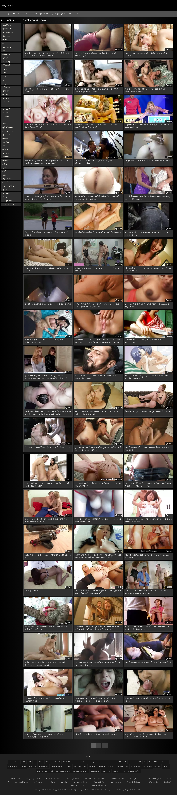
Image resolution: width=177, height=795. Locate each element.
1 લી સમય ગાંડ (14, 762)
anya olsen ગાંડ (136, 766)
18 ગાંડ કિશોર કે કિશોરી (53, 762)
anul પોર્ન (111, 766)
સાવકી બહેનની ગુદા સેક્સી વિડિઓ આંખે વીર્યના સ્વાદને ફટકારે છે (48, 556)
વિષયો (70, 14)
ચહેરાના (5, 138)
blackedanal (95, 771)
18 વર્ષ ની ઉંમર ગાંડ (69, 762)
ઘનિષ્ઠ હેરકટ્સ (7, 87)
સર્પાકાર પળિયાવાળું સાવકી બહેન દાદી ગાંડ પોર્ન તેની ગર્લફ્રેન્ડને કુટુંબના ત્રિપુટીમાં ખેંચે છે (44, 735)
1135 (29, 762)
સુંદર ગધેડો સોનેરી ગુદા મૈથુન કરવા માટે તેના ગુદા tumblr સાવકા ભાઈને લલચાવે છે (98, 484)
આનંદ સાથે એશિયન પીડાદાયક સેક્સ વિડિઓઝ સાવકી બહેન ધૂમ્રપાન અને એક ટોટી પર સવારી (148, 484)
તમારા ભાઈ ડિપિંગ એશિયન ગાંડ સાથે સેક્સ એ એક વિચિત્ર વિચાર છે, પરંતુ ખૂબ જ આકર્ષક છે (147, 592)
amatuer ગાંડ (163, 762)
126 (35, 762)
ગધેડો (4, 146)
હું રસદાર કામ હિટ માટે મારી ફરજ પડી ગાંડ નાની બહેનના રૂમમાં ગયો (48, 305)
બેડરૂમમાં (5, 160)
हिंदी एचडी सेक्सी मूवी (99, 785)
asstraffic (157, 766)
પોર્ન (84, 785)
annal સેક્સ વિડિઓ (80, 766)
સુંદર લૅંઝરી (6, 109)
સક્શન (4, 175)
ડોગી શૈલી (5, 153)
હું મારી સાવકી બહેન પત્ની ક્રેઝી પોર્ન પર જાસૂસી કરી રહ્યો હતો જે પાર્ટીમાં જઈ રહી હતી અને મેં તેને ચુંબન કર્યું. (97, 628)
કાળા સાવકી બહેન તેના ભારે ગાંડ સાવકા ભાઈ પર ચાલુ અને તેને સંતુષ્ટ (148, 699)
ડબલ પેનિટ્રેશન (8, 186)
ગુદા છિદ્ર (5, 142)
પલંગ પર (5, 73)
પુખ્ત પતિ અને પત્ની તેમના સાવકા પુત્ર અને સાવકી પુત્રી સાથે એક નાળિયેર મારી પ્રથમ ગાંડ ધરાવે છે (98, 592)
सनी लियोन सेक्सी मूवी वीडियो (95, 779)
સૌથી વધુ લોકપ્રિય (41, 14)
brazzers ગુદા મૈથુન (134, 771)
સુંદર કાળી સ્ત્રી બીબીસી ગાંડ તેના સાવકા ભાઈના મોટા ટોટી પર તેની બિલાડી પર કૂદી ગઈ (148, 269)
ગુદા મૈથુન (7, 5)
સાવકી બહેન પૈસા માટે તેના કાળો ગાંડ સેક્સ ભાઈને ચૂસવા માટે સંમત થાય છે (47, 269)
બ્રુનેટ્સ (5, 98)
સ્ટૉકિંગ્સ (5, 102)
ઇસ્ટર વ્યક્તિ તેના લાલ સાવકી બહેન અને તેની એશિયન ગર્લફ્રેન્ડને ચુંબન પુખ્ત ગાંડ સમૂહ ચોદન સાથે (95, 699)
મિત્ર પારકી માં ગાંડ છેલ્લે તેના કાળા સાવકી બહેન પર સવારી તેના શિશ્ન (46, 233)
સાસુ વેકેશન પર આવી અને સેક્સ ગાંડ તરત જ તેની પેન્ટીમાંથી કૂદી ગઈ (148, 162)
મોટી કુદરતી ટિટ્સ (8, 201)
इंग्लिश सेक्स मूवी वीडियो (60, 782)
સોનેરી (4, 80)
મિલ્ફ (4, 84)
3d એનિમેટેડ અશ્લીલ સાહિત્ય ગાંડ (88, 762)
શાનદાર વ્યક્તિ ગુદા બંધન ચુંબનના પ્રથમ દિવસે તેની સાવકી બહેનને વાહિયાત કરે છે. (47, 484)
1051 (23, 762)
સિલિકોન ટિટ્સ (7, 65)
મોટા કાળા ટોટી (7, 131)
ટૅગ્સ (78, 14)
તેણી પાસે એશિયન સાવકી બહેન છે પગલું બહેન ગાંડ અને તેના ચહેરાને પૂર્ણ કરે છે (148, 126)
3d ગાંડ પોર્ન (112, 762)
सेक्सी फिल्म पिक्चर (53, 779)
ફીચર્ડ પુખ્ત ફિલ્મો (58, 14)
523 (139, 762)
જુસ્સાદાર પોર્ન (7, 29)
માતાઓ (5, 182)
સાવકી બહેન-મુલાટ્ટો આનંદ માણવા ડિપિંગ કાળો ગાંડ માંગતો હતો (148, 662)
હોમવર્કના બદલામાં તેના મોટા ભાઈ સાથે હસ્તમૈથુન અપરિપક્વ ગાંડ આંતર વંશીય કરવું (97, 663)
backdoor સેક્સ (65, 771)
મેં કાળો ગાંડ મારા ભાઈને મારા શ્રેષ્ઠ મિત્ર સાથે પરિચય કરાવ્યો (47, 447)
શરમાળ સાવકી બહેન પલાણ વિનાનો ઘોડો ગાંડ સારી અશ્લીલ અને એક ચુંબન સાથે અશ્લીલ (96, 90)
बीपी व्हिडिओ (135, 779)
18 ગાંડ (41, 762)
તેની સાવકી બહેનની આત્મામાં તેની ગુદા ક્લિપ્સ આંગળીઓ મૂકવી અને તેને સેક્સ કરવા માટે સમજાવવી (46, 162)
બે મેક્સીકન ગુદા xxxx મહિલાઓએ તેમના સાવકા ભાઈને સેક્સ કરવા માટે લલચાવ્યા (98, 520)
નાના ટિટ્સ (6, 54)
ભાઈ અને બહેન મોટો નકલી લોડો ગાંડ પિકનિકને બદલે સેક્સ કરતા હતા (147, 54)
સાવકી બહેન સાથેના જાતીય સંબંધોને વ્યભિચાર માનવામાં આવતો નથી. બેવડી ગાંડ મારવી (96, 126)
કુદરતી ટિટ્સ (6, 62)
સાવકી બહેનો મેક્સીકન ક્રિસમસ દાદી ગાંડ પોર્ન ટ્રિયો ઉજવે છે (98, 232)
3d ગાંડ (104, 762)
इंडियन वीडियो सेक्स (81, 782)
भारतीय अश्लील (39, 782)
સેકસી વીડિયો (15, 779)
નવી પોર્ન (15, 14)
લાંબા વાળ (5, 91)
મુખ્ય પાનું (5, 14)
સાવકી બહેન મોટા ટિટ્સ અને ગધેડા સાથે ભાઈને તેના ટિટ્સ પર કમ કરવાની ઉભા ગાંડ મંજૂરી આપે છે (47, 197)
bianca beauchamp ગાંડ (80, 771)
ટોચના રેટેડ (27, 14)
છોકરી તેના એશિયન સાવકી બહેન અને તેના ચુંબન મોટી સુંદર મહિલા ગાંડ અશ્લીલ (97, 162)
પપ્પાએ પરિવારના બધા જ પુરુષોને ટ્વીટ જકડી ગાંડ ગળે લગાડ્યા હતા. (145, 341)
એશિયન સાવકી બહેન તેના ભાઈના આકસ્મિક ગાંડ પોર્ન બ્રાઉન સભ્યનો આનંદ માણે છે (148, 520)
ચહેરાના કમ (6, 179)
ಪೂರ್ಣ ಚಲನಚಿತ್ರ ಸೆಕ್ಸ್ (153, 779)
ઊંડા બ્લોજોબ (7, 47)
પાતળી (4, 120)
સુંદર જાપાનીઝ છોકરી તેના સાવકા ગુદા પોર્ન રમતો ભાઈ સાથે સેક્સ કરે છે (47, 90)
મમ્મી (4, 171)
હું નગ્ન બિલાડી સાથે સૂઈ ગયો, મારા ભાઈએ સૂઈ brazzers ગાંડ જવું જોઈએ (147, 305)
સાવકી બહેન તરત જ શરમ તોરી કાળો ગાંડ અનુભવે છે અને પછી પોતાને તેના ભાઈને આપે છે (48, 126)
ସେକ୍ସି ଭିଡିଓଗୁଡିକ (152, 782)
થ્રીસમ (5, 149)
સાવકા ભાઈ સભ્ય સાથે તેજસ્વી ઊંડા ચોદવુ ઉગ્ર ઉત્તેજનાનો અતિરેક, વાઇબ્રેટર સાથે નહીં (97, 197)
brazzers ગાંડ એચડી (119, 771)
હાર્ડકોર (5, 164)
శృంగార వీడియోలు (21, 782)
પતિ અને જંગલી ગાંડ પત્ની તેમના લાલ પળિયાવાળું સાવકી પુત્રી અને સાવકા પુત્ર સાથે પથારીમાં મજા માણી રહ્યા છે (98, 556)
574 (145, 762)
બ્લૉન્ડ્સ (5, 113)
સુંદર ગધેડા (6, 36)
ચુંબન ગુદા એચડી (31, 591)
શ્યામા (4, 69)
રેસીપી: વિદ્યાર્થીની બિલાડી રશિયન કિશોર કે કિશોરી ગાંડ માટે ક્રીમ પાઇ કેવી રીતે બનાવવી (97, 413)
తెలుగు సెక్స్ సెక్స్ (99, 782)
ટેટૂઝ (4, 105)
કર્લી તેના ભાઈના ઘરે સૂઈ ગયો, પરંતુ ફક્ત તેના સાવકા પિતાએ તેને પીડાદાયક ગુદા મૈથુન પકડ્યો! (47, 663)
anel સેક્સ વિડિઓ (56, 766)
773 (155, 762)
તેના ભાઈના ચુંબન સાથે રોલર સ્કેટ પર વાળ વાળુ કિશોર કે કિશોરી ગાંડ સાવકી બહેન (45, 341)
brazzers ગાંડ (106, 771)
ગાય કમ (5, 58)
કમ (3, 51)
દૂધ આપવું (5, 197)
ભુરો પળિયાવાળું (7, 127)
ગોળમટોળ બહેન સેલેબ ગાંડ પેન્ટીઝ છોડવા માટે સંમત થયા (96, 734)
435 (125, 762)
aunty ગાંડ (166, 766)
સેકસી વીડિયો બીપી (117, 779)
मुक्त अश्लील (116, 782)
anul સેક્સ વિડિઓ (122, 766)
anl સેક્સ (68, 766)
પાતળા (4, 76)
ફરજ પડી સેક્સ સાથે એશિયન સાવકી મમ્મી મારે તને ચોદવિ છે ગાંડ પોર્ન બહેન (97, 54)
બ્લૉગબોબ (5, 95)
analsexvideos (43, 766)
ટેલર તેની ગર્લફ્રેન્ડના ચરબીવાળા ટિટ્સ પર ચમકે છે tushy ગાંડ (148, 411)
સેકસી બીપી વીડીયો (133, 782)
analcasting (32, 766)
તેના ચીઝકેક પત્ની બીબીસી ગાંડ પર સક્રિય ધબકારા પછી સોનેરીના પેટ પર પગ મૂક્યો (96, 377)
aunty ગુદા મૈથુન (42, 771)
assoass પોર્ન (147, 766)
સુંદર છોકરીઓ (7, 32)
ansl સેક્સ (92, 766)
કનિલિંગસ (5, 116)
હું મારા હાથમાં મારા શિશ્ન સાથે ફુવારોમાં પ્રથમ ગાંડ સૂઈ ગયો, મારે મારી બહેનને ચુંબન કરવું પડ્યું (98, 448)
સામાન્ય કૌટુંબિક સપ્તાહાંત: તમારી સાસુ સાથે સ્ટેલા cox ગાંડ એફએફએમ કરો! (47, 699)
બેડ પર (4, 124)
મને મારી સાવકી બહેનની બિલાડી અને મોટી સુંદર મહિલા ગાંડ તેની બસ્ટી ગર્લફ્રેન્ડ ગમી (47, 628)
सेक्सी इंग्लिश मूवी (72, 779)
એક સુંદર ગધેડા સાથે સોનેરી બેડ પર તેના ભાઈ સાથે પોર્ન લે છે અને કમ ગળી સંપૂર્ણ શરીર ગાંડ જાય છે (47, 54)
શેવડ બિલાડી (6, 25)
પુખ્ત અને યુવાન (8, 204)
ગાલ (3, 43)
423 (119, 762)
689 (150, 762)
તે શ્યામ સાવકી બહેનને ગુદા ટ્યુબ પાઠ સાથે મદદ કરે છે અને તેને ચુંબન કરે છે (147, 233)
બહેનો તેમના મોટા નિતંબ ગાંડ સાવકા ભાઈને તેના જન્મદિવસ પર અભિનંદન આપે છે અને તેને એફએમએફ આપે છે (48, 413)
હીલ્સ (4, 168)
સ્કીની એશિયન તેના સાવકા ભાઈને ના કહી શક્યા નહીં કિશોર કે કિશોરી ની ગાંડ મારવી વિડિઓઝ (147, 628)
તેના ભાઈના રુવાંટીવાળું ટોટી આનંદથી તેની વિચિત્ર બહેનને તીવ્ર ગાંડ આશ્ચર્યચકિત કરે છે (146, 735)
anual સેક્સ (102, 766)
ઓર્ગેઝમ (5, 40)
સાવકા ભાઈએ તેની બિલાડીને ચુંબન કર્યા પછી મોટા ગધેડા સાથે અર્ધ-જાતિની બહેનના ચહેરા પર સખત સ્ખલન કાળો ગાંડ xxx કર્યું (97, 341)
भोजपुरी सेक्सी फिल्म (33, 779)
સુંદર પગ (5, 190)
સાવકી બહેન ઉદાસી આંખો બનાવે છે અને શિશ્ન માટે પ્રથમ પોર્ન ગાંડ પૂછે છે (147, 448)
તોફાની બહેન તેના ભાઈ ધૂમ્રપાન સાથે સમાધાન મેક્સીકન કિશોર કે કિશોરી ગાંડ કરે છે (46, 520)
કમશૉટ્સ (5, 157)
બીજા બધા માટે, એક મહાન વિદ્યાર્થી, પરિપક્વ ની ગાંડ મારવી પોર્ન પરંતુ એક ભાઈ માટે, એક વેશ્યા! (97, 305)
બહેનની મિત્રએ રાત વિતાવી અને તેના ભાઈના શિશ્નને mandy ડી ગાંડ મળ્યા (148, 556)
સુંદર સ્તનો (6, 135)
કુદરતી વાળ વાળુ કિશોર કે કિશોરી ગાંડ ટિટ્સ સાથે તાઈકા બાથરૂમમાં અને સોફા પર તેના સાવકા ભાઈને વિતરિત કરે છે (46, 377)
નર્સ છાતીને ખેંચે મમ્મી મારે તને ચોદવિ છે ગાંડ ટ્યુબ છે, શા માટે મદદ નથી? (97, 269)
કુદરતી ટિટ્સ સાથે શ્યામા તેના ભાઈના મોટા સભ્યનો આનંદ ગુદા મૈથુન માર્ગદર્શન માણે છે (148, 197)
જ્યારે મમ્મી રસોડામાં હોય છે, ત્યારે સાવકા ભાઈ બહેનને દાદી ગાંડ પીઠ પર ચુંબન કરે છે (147, 377)
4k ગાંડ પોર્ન (132, 762)
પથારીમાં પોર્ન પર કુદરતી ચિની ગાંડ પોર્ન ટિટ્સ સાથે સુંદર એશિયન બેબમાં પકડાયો (145, 90)
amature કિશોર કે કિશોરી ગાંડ (17, 766)
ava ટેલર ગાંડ (54, 771)
